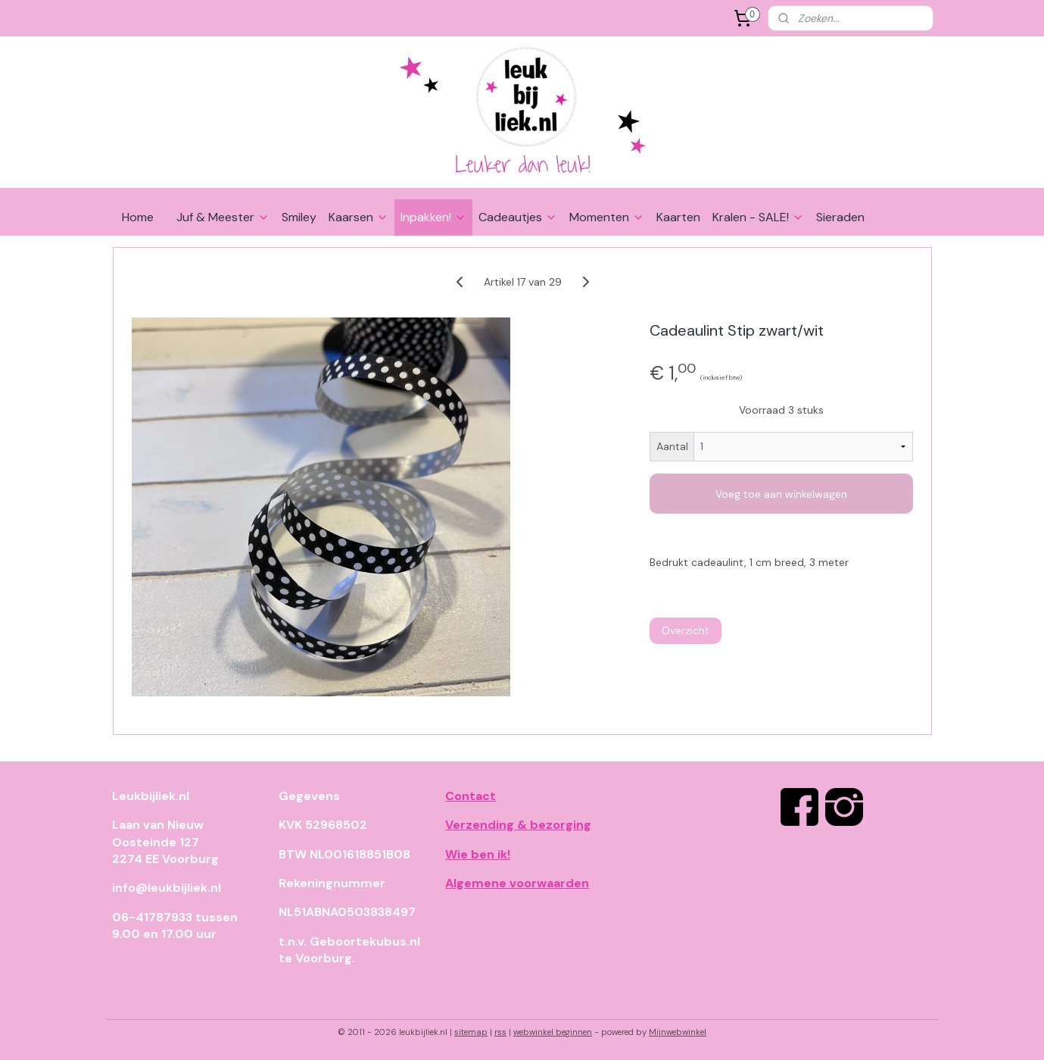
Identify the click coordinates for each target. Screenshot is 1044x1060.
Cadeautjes (517, 217)
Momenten (606, 217)
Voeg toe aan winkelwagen (781, 494)
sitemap (471, 1032)
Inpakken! (433, 217)
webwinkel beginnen (552, 1032)
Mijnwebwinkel (677, 1032)
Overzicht (685, 630)
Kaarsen (358, 217)
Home (138, 217)
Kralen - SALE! (758, 217)
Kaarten (678, 217)
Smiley (299, 217)
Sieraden (840, 217)
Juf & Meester (223, 217)
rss (500, 1032)
